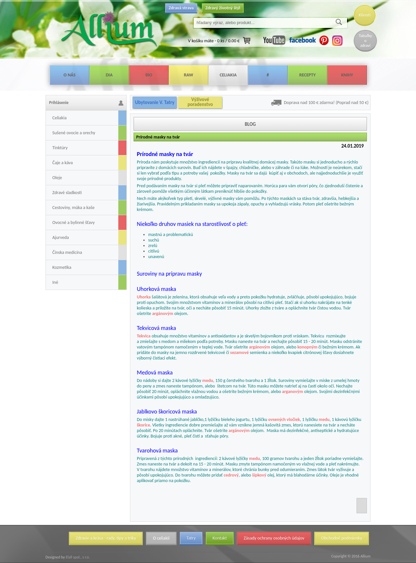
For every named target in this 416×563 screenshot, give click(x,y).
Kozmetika (61, 267)
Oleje (57, 177)
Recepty (307, 75)
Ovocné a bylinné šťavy (73, 222)
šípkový (259, 475)
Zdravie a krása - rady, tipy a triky (106, 538)
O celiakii (161, 538)
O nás (70, 75)
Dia (109, 75)
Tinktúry (60, 148)
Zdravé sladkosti (67, 192)
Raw (188, 75)
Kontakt (220, 538)
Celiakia (228, 75)
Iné (55, 282)
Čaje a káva (62, 162)
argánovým (162, 313)
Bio (148, 75)
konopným (307, 347)
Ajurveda (60, 237)
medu (207, 380)
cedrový (231, 475)
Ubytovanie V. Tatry (154, 102)
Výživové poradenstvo (200, 102)
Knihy (347, 75)
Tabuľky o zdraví (365, 40)
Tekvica (143, 336)
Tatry (191, 538)
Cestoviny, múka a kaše (73, 207)
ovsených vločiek (284, 419)
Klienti (364, 15)
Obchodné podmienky (341, 538)
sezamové (239, 352)
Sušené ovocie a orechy (73, 133)
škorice (143, 425)
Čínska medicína (67, 252)
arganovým (292, 391)
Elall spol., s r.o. (77, 557)
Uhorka (144, 297)
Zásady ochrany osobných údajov (274, 538)
